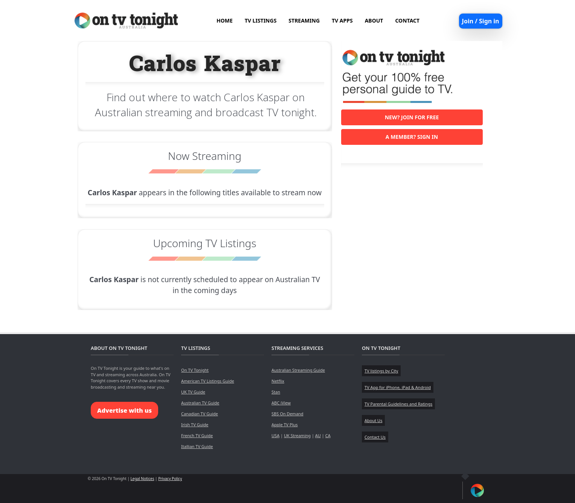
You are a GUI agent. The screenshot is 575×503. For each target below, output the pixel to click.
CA (328, 435)
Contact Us (375, 437)
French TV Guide (197, 435)
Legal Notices (142, 478)
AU (318, 435)
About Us (373, 420)
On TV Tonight (195, 370)
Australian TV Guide (200, 403)
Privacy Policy (170, 478)
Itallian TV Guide (197, 446)
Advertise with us (124, 410)
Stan (275, 392)
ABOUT (374, 20)
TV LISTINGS (261, 20)
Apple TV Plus (284, 424)
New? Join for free (412, 117)
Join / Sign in (480, 21)
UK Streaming (297, 435)
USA (275, 435)
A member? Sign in (412, 136)
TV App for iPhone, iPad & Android (398, 387)
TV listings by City (381, 371)
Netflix (277, 381)
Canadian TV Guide (199, 413)
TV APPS (342, 20)
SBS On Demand (287, 413)
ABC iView (281, 403)
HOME (225, 20)
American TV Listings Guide (207, 381)
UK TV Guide (193, 392)
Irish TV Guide (194, 424)
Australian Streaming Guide (298, 370)
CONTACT (407, 20)
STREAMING (304, 20)
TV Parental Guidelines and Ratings (398, 404)
